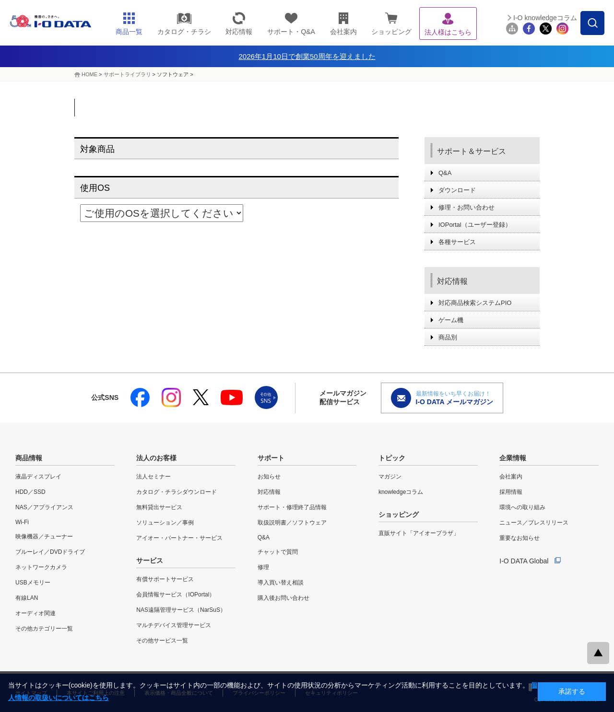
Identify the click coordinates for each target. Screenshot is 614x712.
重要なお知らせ (519, 538)
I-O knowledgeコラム (545, 18)
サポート (271, 458)
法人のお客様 (156, 458)
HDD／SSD (30, 492)
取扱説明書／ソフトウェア (292, 522)
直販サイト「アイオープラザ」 (418, 533)
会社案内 (510, 476)
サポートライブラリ (127, 74)
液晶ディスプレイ (38, 476)
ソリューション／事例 (165, 522)
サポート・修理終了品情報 (292, 507)
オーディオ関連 (35, 613)
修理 (263, 567)
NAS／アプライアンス (44, 507)
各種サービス (457, 241)
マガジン (389, 476)
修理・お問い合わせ (466, 207)
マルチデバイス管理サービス (173, 625)
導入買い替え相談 (281, 582)
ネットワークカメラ (41, 567)
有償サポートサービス (165, 579)
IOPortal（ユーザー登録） (474, 224)
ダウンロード (457, 190)
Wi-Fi (22, 522)
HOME (89, 74)
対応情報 (452, 281)
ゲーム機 (450, 320)
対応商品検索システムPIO (474, 302)
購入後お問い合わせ (283, 598)
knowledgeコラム (400, 492)
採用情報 (510, 492)
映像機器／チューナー (44, 536)
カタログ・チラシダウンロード (176, 492)
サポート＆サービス (471, 151)
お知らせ (269, 476)
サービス (149, 560)
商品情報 (28, 458)
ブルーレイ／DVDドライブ (50, 552)
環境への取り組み (522, 507)
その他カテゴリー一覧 (44, 628)
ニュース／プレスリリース (533, 522)
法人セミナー (153, 476)
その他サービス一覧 (162, 640)
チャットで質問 (278, 552)
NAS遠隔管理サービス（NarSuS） (181, 610)
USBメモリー (32, 582)
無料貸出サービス (159, 507)
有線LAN (26, 598)
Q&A (444, 172)
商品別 (447, 337)
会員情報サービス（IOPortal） (175, 594)
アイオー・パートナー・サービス (179, 538)
